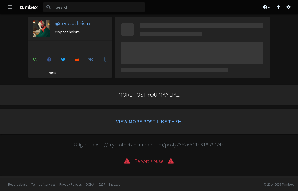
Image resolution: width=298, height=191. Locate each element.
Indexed (114, 184)
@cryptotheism (72, 23)
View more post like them (149, 121)
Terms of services (43, 184)
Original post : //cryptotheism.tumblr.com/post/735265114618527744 (149, 144)
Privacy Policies (70, 184)
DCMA (90, 184)
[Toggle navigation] (10, 7)
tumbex (28, 7)
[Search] (99, 7)
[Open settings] (288, 7)
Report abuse (17, 184)
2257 (102, 184)
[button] (266, 7)
